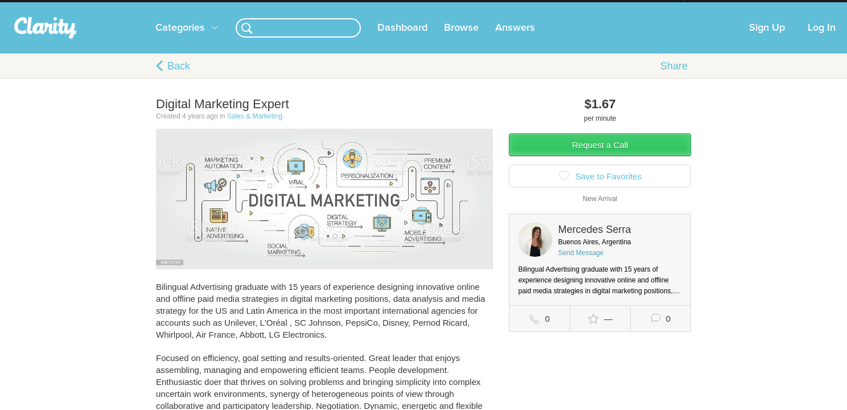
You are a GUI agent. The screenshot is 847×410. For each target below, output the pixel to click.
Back (178, 77)
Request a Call (600, 156)
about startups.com (724, 7)
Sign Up (767, 39)
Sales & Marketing (254, 128)
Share (674, 77)
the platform (138, 6)
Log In (822, 39)
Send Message (580, 264)
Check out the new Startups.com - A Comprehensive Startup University (560, 7)
